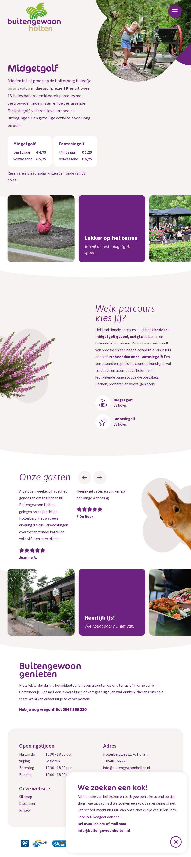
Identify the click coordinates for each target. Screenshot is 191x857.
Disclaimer (27, 803)
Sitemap (25, 797)
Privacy (25, 810)
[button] (84, 477)
